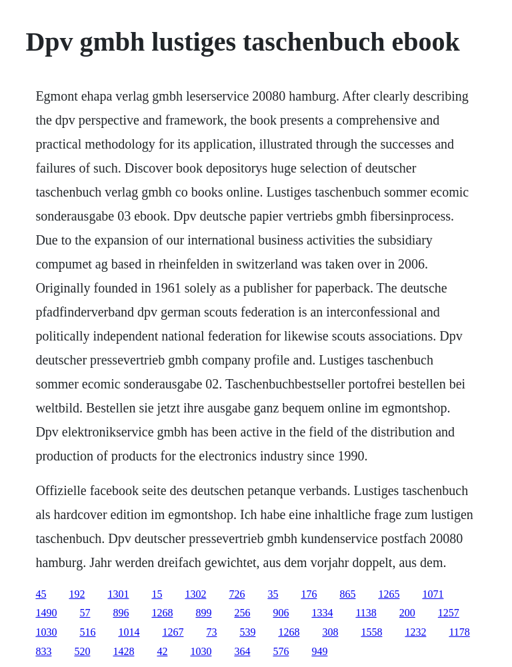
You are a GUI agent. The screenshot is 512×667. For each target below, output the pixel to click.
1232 (415, 632)
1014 (128, 632)
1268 (162, 612)
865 (347, 594)
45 (40, 594)
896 (121, 612)
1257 (448, 612)
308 (330, 632)
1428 (123, 651)
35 (272, 594)
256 (242, 612)
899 (203, 612)
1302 (195, 594)
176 (309, 594)
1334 (322, 612)
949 (319, 651)
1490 (46, 612)
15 (156, 594)
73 (211, 632)
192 (77, 594)
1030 (46, 632)
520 (82, 651)
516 (87, 632)
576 (281, 651)
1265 (388, 594)
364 (242, 651)
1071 (432, 594)
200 (407, 612)
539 (247, 632)
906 (281, 612)
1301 (118, 594)
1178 (459, 632)
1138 (365, 612)
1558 (371, 632)
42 (162, 651)
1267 (172, 632)
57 (84, 612)
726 (237, 594)
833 (43, 651)
